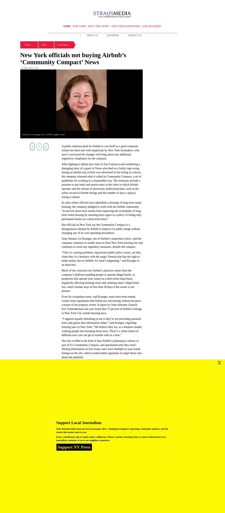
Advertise (113, 35)
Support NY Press (74, 447)
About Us (92, 35)
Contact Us (135, 35)
